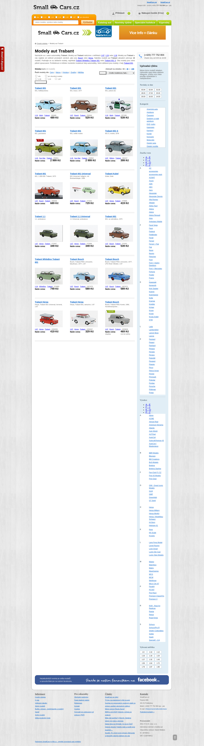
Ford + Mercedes (155, 269)
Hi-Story (152, 522)
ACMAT (152, 178)
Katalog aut (104, 22)
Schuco (152, 625)
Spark (151, 637)
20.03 (143, 96)
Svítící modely (40, 715)
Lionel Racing (154, 546)
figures (151, 254)
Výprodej (164, 22)
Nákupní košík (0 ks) (153, 13)
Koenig (151, 292)
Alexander (153, 193)
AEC (151, 187)
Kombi (149, 134)
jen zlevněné (84, 17)
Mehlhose (152, 581)
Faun (151, 228)
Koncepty (150, 137)
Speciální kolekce (145, 22)
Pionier (151, 374)
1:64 (150, 663)
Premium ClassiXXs (156, 596)
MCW (151, 577)
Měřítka (81, 72)
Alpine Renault (154, 215)
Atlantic (152, 428)
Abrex (151, 415)
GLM (151, 491)
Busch (80, 58)
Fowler (151, 275)
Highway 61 (153, 526)
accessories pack (155, 175)
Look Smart (153, 549)
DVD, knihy (151, 124)
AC (150, 168)
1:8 (143, 652)
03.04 (143, 90)
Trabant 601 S (110, 61)
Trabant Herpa (41, 302)
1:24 (59, 17)
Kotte (151, 298)
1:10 (150, 652)
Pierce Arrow (154, 371)
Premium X (153, 599)
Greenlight (153, 497)
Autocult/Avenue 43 (156, 441)
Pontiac (152, 383)
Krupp (151, 314)
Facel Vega (153, 225)
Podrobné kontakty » (147, 712)
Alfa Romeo (153, 200)
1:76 (143, 667)
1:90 (158, 667)
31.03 (158, 90)
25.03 (158, 93)
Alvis (151, 218)
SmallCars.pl (165, 2)
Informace (40, 694)
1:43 (66, 17)
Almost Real (153, 422)
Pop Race (153, 593)
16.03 (151, 96)
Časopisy (150, 115)
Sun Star (42, 158)
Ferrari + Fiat (154, 244)
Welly (41, 115)
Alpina (151, 209)
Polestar (152, 380)
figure (151, 250)
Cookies (77, 709)
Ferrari (151, 241)
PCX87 (151, 590)
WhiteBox (42, 286)
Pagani (151, 342)
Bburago (152, 456)
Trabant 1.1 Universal (80, 216)
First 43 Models (155, 476)
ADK (151, 184)
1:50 (143, 663)
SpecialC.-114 (154, 640)
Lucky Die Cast (155, 552)
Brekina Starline (155, 469)
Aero (151, 190)
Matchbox (152, 565)
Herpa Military (154, 510)
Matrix (151, 568)
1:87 (74, 17)
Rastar (151, 612)
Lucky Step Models (156, 555)
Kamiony (150, 131)
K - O (148, 162)
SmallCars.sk (152, 2)
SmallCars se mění (111, 697)
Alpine (151, 212)
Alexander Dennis (156, 196)
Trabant (47, 115)
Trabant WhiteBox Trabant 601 (88, 61)
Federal (152, 232)
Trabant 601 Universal (80, 174)
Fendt (151, 238)
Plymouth (152, 377)
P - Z (148, 165)
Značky (73, 72)
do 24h (40, 140)
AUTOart (152, 434)
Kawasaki (152, 282)
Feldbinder (153, 235)
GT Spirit (152, 501)
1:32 (150, 659)
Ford (151, 260)
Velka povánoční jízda (42, 718)
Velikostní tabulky (41, 703)
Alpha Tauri (153, 206)
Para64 (152, 587)
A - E (148, 157)
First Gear (153, 479)
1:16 (143, 656)
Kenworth (152, 285)
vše (38, 17)
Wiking (112, 158)
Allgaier (152, 203)
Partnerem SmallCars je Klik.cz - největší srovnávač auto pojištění (58, 741)
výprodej (111, 311)
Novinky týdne (123, 22)
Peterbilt (152, 358)
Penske (152, 352)
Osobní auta (151, 143)
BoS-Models (153, 462)
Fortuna (152, 272)
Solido (151, 634)
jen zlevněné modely (55, 76)
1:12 (44, 17)
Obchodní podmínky (81, 697)
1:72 (158, 663)
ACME (151, 419)
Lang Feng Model (155, 543)
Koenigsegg (153, 295)
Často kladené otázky (81, 700)
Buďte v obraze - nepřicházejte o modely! (49, 709)
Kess (151, 530)
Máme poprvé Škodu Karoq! (115, 709)
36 (127, 69)
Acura (151, 181)
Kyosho (152, 536)
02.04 (151, 90)
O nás (37, 700)
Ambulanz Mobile (155, 222)
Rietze (151, 615)
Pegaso (152, 349)
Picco (151, 368)
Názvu (58, 72)
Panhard (152, 346)
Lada (151, 327)
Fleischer (152, 257)
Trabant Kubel (111, 174)
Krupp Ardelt (153, 317)
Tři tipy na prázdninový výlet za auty (117, 700)
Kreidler (152, 304)
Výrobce (65, 72)
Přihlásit (119, 13)
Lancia (151, 336)
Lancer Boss (154, 333)
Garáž (37, 712)
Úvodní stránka (42, 43)
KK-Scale (152, 533)
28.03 (143, 93)
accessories (153, 171)
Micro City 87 (154, 584)
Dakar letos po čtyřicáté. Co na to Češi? (119, 724)
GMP (151, 494)
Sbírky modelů (40, 706)
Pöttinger (152, 390)
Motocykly (150, 140)
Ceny (52, 72)
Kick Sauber (153, 289)
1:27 (143, 659)
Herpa (90, 58)
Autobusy (150, 112)
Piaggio (152, 364)
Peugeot (152, 361)
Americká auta (152, 109)
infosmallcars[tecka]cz (156, 709)
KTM (151, 320)
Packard (152, 339)
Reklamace (78, 703)
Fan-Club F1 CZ (155, 473)
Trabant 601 (128, 63)
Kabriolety (150, 127)
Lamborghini (153, 330)
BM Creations (154, 459)
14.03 (158, 96)
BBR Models (154, 453)
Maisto (151, 562)
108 (132, 69)
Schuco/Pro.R (154, 628)
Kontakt (77, 706)
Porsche (152, 386)
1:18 (52, 17)
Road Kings (153, 618)
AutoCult (152, 437)
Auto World (153, 431)
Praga (151, 393)
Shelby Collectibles (156, 631)
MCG (151, 574)
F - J (148, 160)
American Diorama (156, 425)
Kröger (151, 307)
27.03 (151, 93)
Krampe (152, 301)
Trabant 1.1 (40, 216)
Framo (151, 278)
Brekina (152, 466)
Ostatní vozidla (152, 146)
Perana (152, 355)
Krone (151, 311)
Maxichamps (154, 571)
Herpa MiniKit (154, 514)
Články (108, 694)
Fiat (150, 247)
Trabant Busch (77, 259)
